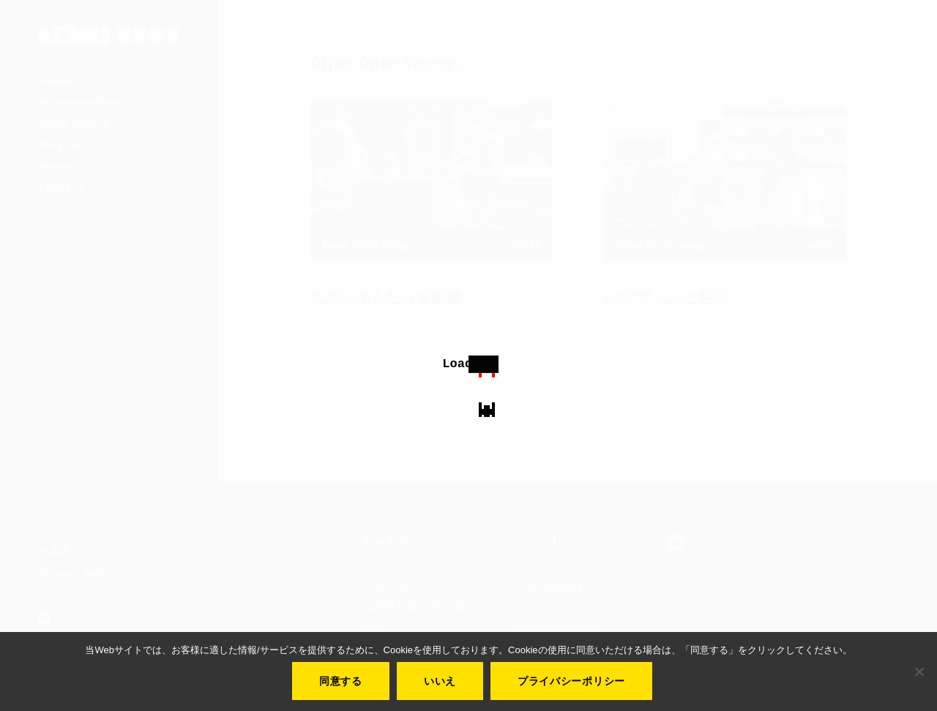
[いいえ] (918, 671)
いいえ (440, 681)
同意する (340, 681)
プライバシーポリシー (571, 681)
